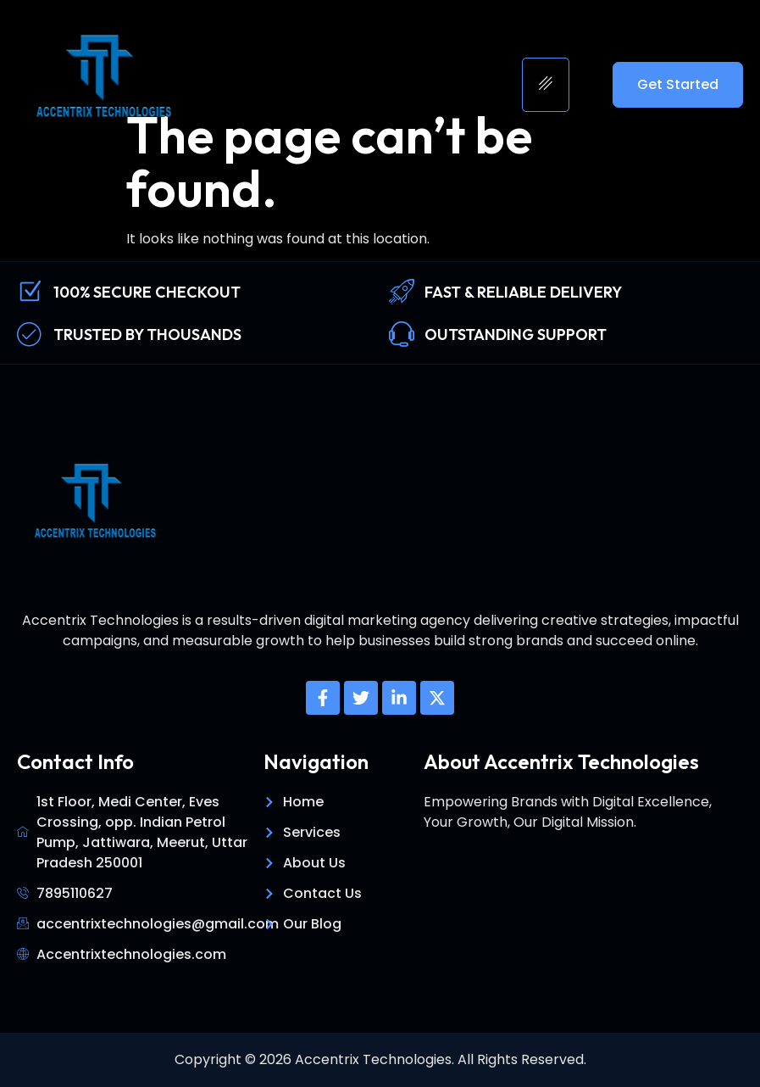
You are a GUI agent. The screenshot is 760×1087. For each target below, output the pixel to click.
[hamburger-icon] (545, 85)
